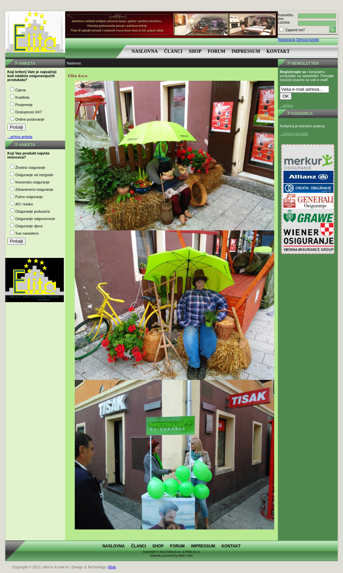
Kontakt (278, 51)
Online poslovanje (29, 119)
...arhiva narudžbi (294, 134)
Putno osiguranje (29, 197)
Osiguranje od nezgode (34, 175)
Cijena (20, 90)
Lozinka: (284, 22)
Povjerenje (24, 105)
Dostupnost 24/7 (28, 112)
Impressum (246, 51)
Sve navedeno (27, 233)
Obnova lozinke (307, 40)
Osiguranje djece (29, 226)
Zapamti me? (295, 30)
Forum (216, 51)
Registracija (286, 40)
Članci (173, 51)
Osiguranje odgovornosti (35, 219)
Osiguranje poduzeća (32, 211)
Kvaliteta (22, 97)
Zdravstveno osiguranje (34, 189)
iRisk (112, 567)
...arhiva (286, 105)
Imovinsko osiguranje (32, 182)
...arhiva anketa (19, 137)
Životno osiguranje (30, 168)
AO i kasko (24, 204)
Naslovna (145, 51)
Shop (195, 51)
